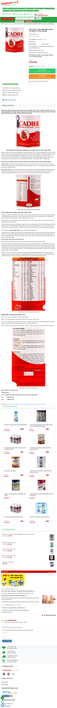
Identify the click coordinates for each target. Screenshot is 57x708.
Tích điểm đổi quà (21, 8)
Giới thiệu (5, 8)
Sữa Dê (11, 10)
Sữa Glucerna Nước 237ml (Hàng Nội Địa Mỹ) (39, 516)
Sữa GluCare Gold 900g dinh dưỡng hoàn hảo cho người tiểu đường (40, 448)
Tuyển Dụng (5, 684)
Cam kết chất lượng (30, 8)
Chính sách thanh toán (28, 10)
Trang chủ (5, 23)
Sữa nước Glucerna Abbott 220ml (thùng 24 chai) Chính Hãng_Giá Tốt (15, 448)
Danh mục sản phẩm (8, 19)
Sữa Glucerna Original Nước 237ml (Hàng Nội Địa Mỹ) (16, 424)
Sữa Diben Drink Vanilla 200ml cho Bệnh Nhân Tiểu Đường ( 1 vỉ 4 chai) (41, 471)
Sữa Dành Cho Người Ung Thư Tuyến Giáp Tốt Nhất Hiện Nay (15, 610)
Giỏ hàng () (29, 21)
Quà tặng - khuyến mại (12, 8)
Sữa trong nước (6, 10)
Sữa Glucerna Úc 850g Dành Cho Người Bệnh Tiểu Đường (15, 494)
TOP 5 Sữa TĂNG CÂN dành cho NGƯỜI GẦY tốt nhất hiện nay (17, 591)
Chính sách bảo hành (18, 10)
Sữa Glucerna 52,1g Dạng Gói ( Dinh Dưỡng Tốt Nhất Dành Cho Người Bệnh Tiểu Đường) (41, 425)
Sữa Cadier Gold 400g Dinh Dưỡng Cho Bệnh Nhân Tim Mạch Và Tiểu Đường (25, 404)
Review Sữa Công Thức (49, 8)
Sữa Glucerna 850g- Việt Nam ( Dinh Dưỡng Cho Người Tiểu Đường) (41, 494)
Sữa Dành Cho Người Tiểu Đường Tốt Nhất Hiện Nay (13, 607)
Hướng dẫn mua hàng (39, 8)
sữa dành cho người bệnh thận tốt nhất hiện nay (14, 595)
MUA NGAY (42, 76)
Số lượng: (31, 66)
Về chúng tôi (5, 682)
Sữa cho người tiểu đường (15, 23)
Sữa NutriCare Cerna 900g (10, 470)
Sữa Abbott (36, 10)
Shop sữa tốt (8, 588)
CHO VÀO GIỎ (42, 71)
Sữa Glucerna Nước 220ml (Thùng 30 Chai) (14, 516)
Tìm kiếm (39, 18)
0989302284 (8, 100)
